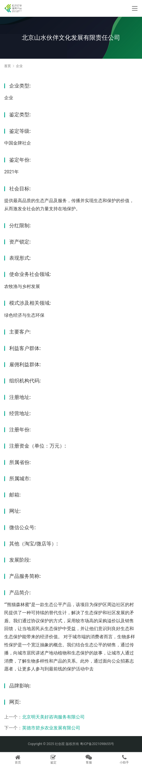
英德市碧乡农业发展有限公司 (51, 727)
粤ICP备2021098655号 (97, 744)
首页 (7, 66)
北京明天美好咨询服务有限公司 (53, 717)
